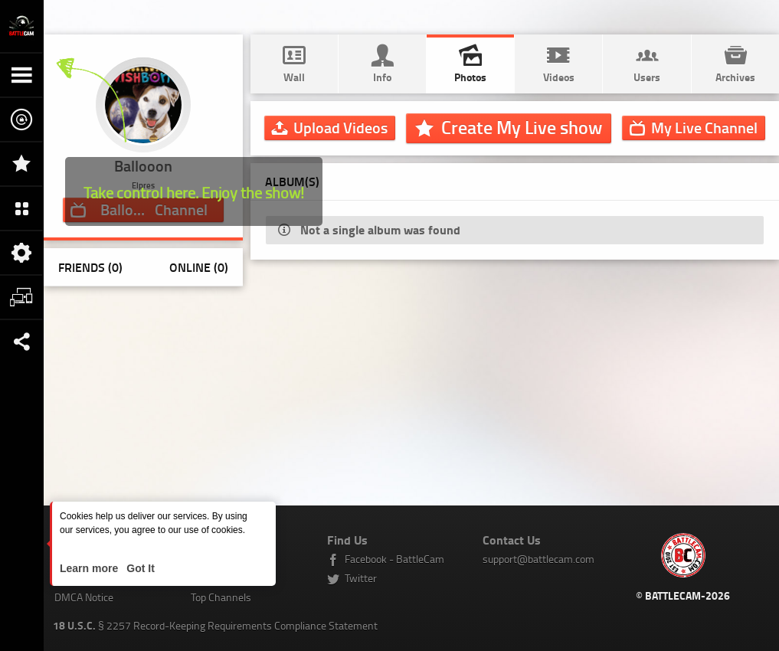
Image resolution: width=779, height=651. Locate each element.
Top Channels (221, 597)
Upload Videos (340, 127)
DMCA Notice (83, 597)
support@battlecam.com (538, 558)
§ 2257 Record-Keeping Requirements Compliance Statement (215, 625)
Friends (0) (90, 267)
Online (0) (198, 267)
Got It (138, 568)
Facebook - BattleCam (394, 558)
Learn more (90, 568)
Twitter (361, 578)
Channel (704, 127)
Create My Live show (521, 127)
